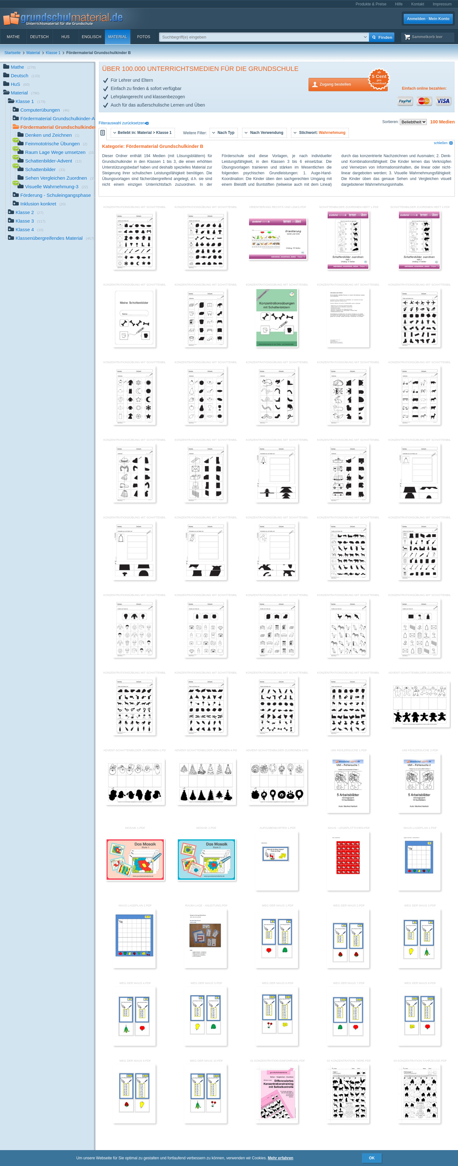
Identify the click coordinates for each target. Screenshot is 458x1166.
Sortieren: (391, 122)
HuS (65, 37)
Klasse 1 (53, 53)
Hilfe (399, 4)
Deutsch (39, 37)
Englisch (91, 37)
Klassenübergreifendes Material (51, 239)
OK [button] (372, 1158)
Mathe (13, 37)
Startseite (12, 53)
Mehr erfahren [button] (280, 1158)
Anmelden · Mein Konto (428, 19)
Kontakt (417, 4)
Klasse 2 (26, 213)
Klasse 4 (26, 230)
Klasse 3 (26, 222)
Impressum (442, 4)
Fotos (143, 37)
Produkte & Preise (371, 4)
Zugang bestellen (354, 84)
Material (117, 37)
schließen (443, 143)
